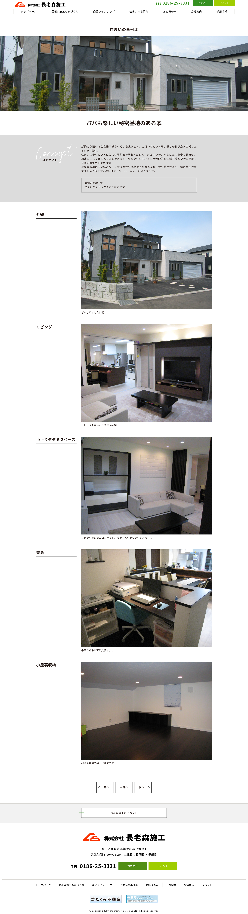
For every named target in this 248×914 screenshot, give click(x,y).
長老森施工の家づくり (65, 11)
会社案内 (196, 11)
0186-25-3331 (173, 3)
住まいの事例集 (138, 11)
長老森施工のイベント (124, 813)
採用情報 (222, 11)
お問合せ (203, 3)
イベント (224, 3)
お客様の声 (170, 11)
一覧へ (124, 787)
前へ (106, 787)
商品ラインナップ (104, 11)
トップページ (29, 11)
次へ (141, 787)
